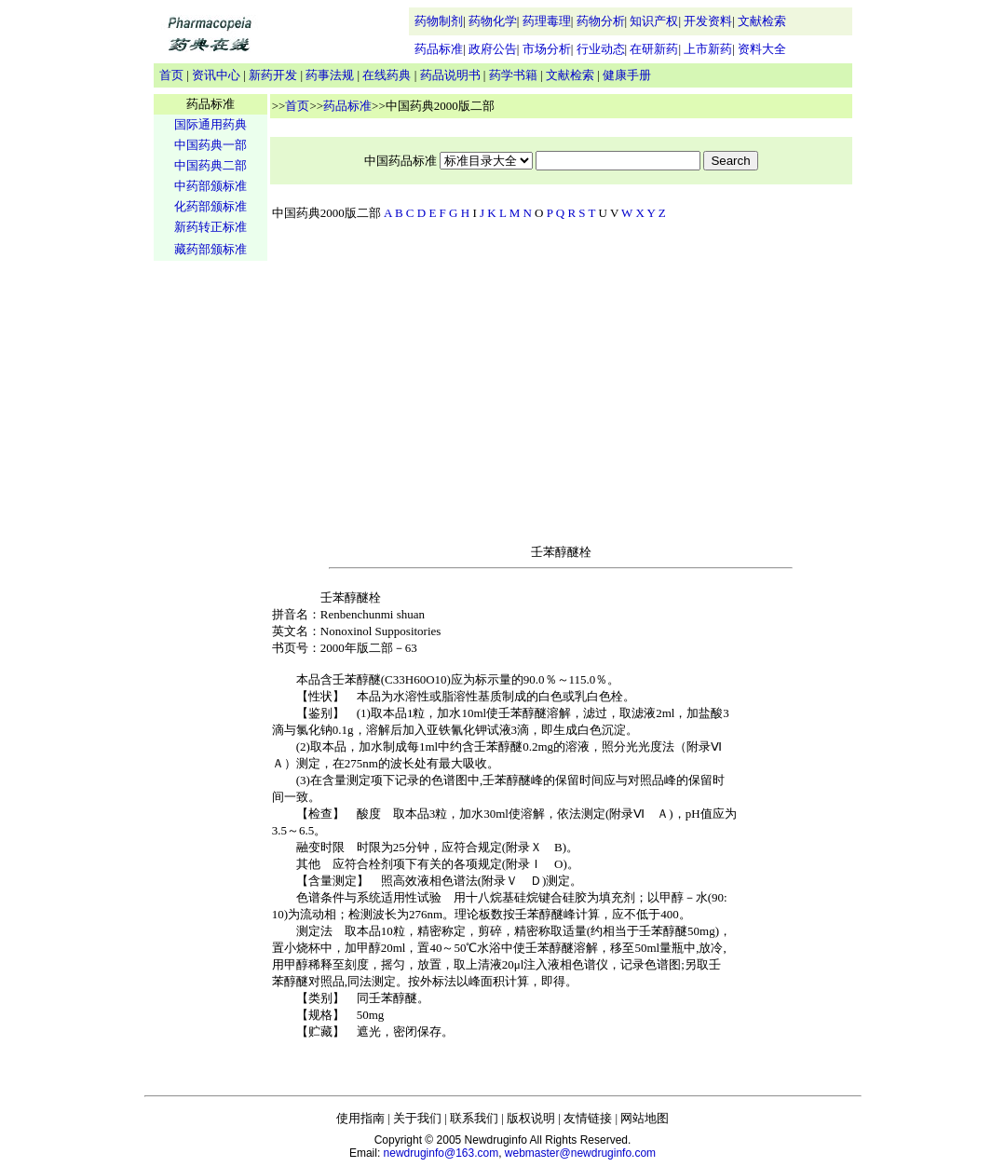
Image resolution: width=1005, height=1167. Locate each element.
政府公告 (493, 49)
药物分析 (601, 21)
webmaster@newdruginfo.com (580, 1153)
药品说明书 (450, 75)
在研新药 (654, 49)
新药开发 (273, 75)
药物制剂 (438, 21)
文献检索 (762, 21)
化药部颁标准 (210, 206)
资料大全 (762, 49)
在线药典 (386, 75)
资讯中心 (216, 75)
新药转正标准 (210, 227)
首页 (171, 75)
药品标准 (438, 49)
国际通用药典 (210, 124)
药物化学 (493, 21)
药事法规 (330, 75)
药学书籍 (513, 75)
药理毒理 (547, 21)
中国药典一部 (210, 145)
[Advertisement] (210, 555)
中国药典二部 (210, 165)
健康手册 (627, 75)
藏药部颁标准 (210, 249)
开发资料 (708, 21)
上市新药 (708, 49)
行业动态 (601, 49)
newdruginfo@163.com (441, 1153)
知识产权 (654, 21)
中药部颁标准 (210, 186)
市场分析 (547, 49)
